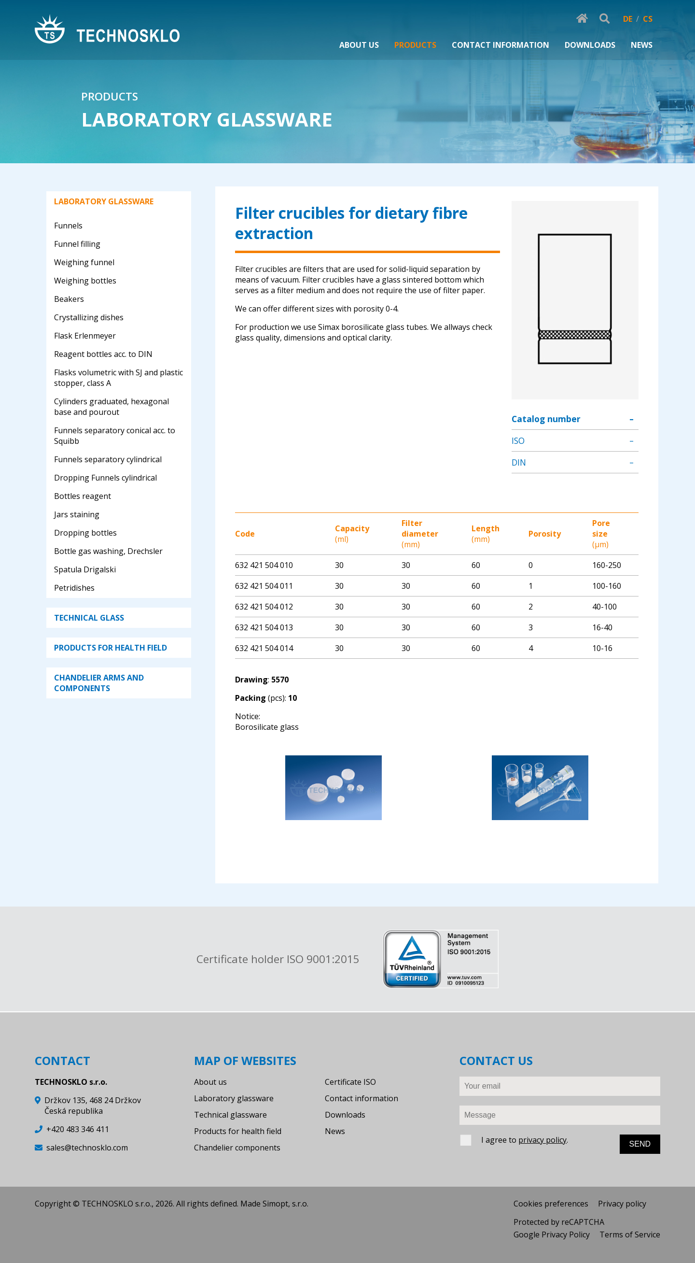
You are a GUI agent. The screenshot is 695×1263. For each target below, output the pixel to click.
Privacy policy (622, 1203)
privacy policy (542, 1140)
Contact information (361, 1098)
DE (627, 19)
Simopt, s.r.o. (285, 1203)
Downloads (345, 1114)
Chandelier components (237, 1147)
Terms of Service (629, 1234)
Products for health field (237, 1131)
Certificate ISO (350, 1082)
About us (210, 1082)
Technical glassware (230, 1114)
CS (648, 19)
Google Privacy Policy (552, 1234)
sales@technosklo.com (87, 1147)
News (335, 1131)
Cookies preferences (551, 1203)
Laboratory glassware (234, 1098)
